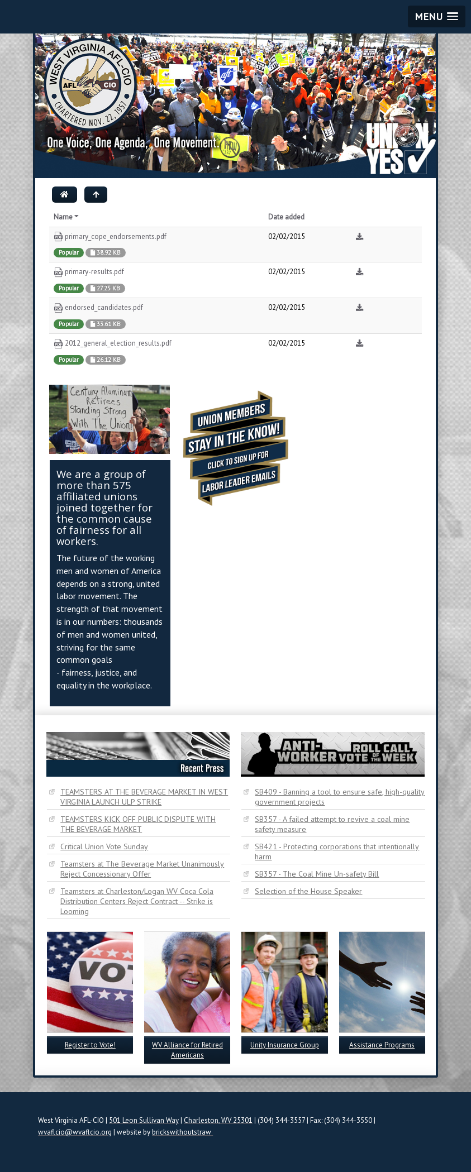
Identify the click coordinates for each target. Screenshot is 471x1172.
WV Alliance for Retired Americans (187, 1050)
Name (67, 217)
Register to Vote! (90, 1045)
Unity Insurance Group (284, 1045)
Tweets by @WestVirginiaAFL (346, 390)
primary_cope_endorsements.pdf (110, 237)
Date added (286, 217)
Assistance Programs (382, 1045)
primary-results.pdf (89, 272)
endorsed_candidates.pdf (98, 308)
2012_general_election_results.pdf (113, 343)
